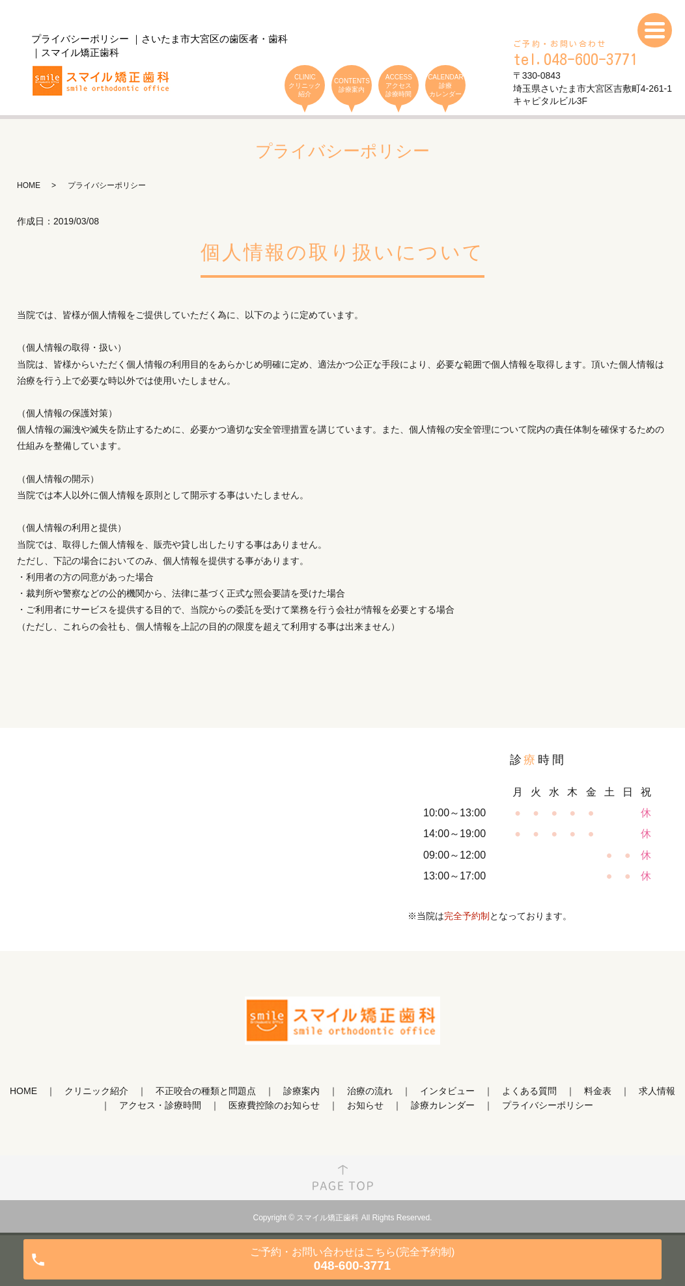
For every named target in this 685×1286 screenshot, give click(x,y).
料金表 (597, 1091)
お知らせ (365, 1105)
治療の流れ (370, 1091)
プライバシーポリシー (547, 1105)
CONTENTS (351, 85)
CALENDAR (445, 86)
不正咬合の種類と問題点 (206, 1091)
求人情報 (657, 1091)
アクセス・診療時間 (160, 1105)
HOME (28, 185)
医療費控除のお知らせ (274, 1105)
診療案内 (301, 1091)
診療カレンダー (443, 1105)
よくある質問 (529, 1091)
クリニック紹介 (96, 1091)
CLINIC (305, 86)
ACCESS (398, 86)
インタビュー (447, 1091)
